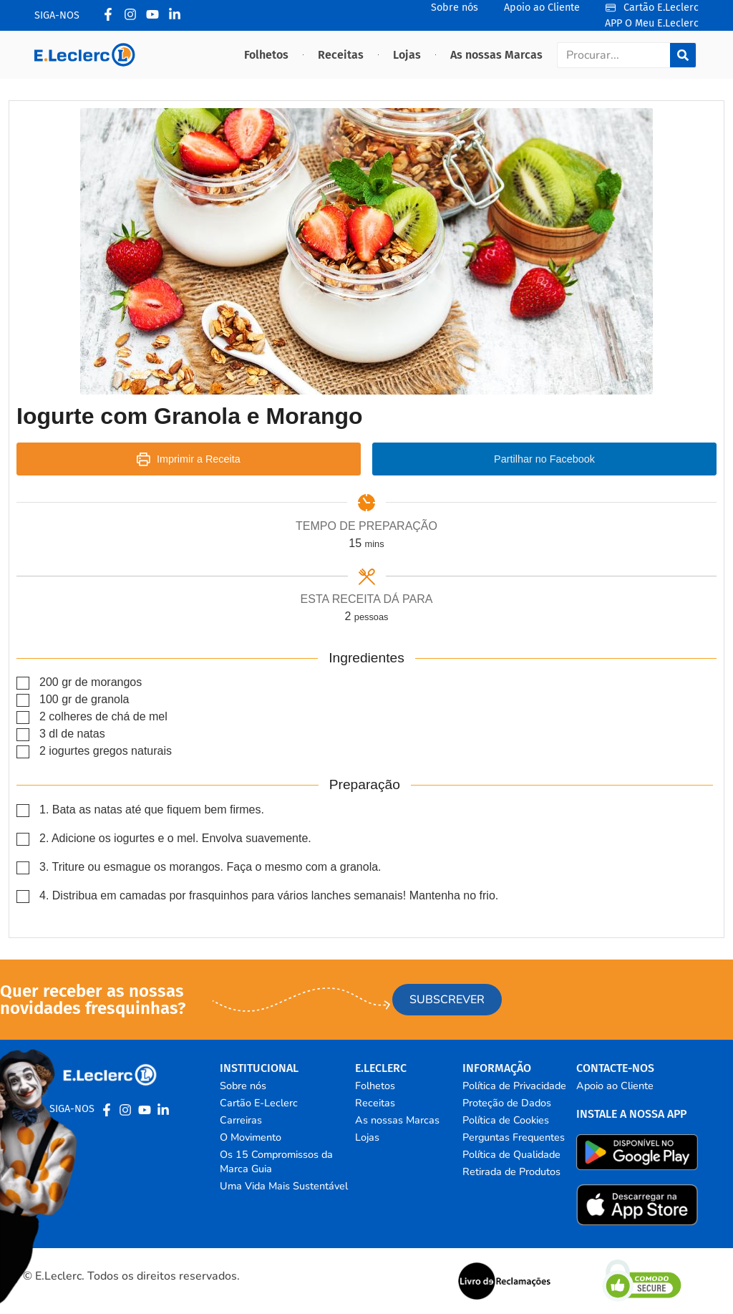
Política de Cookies (505, 1120)
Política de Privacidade (514, 1085)
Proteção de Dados (506, 1103)
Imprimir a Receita (188, 459)
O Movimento (250, 1137)
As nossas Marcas (496, 55)
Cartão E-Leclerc (259, 1103)
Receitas (341, 55)
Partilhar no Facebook (544, 459)
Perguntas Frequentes (513, 1137)
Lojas (407, 55)
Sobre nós (243, 1085)
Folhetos (266, 55)
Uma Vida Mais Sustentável (284, 1186)
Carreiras (241, 1120)
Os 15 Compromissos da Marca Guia (276, 1161)
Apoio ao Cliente (615, 1085)
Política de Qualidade (511, 1154)
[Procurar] (683, 55)
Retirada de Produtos (511, 1171)
